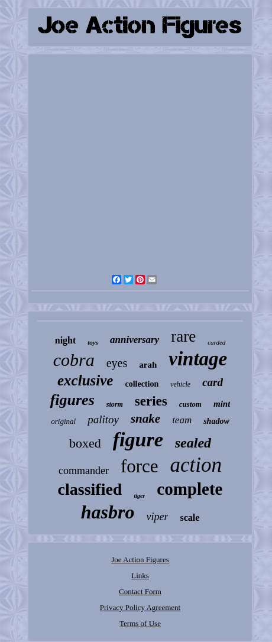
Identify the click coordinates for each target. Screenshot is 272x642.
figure (138, 439)
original (63, 421)
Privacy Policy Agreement (140, 607)
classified (90, 489)
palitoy (103, 419)
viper (157, 517)
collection (141, 384)
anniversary (134, 339)
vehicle (180, 384)
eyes (117, 362)
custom (190, 404)
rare (183, 336)
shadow (216, 421)
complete (189, 488)
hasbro (108, 512)
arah (148, 364)
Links (140, 575)
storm (114, 404)
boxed (85, 443)
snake (145, 418)
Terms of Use (140, 623)
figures (72, 399)
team (182, 420)
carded (216, 342)
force (139, 466)
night (65, 340)
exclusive (85, 380)
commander (84, 470)
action (196, 464)
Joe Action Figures (140, 559)
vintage (198, 358)
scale (189, 518)
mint (221, 403)
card (212, 382)
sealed (193, 442)
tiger (139, 495)
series (151, 401)
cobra (74, 359)
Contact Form (140, 591)
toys (93, 342)
